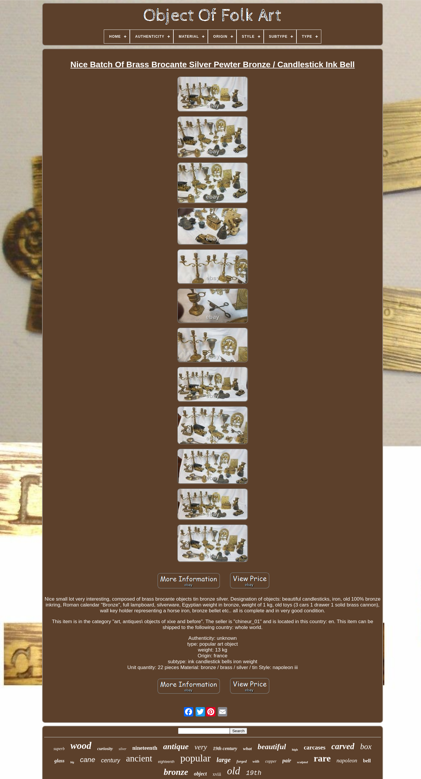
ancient (139, 758)
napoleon (347, 760)
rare (322, 758)
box (366, 746)
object (200, 774)
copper (271, 761)
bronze (176, 772)
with (256, 761)
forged (242, 761)
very (200, 747)
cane (87, 760)
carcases (314, 747)
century (110, 760)
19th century (225, 748)
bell (367, 761)
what (247, 748)
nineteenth (145, 748)
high (295, 749)
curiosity (105, 748)
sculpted (302, 762)
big (72, 762)
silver (123, 749)
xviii (217, 774)
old (233, 771)
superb (59, 749)
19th (253, 773)
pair (286, 761)
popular (195, 758)
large (224, 760)
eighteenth (166, 762)
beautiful (272, 746)
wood (81, 745)
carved (342, 746)
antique (176, 746)
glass (59, 761)
